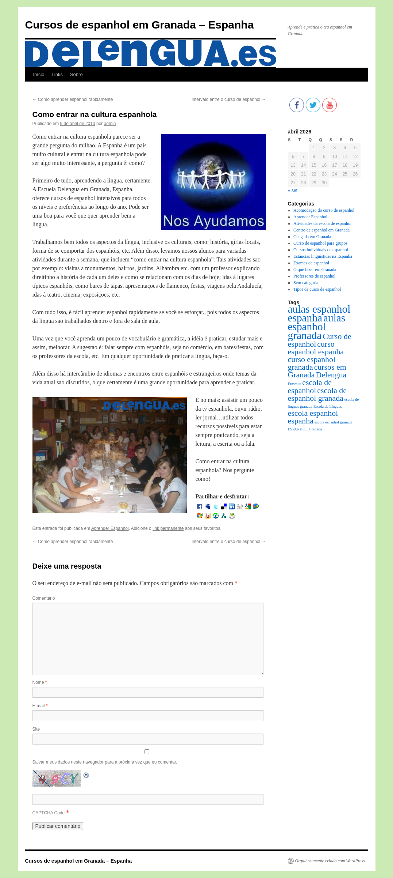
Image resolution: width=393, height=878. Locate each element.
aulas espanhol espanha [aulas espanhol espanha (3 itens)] (319, 313)
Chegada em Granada (312, 236)
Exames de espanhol (311, 262)
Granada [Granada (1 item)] (315, 429)
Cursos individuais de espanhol (320, 249)
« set (292, 190)
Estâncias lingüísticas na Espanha (322, 256)
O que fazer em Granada (314, 269)
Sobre (76, 74)
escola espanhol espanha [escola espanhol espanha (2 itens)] (313, 417)
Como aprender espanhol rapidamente (72, 99)
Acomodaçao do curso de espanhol (323, 210)
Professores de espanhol (314, 276)
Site (36, 729)
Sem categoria (305, 282)
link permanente (168, 528)
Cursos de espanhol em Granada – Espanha (139, 25)
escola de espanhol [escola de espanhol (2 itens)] (310, 386)
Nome (39, 682)
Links (57, 74)
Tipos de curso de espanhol (317, 289)
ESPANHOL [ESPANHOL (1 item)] (298, 429)
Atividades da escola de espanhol (322, 223)
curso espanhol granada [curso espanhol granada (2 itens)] (312, 363)
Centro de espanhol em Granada (321, 230)
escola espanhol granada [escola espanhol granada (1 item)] (333, 422)
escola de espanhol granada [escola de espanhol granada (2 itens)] (317, 394)
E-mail (40, 705)
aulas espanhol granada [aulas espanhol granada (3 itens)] (317, 326)
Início (39, 74)
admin (110, 123)
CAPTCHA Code (48, 812)
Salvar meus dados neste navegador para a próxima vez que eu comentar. (104, 762)
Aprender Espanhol (110, 528)
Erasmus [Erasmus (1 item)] (294, 384)
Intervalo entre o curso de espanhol (229, 99)
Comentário (43, 598)
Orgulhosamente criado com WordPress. (330, 860)
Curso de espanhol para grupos (320, 243)
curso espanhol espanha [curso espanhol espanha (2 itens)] (316, 348)
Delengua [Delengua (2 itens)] (331, 374)
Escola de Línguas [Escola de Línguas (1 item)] (327, 406)
